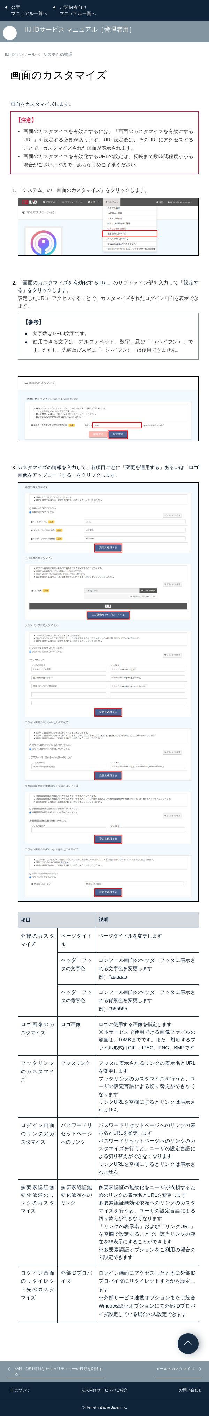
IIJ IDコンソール (20, 54)
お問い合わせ (190, 1390)
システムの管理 (57, 54)
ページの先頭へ (188, 1343)
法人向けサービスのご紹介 (104, 1390)
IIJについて (20, 1390)
